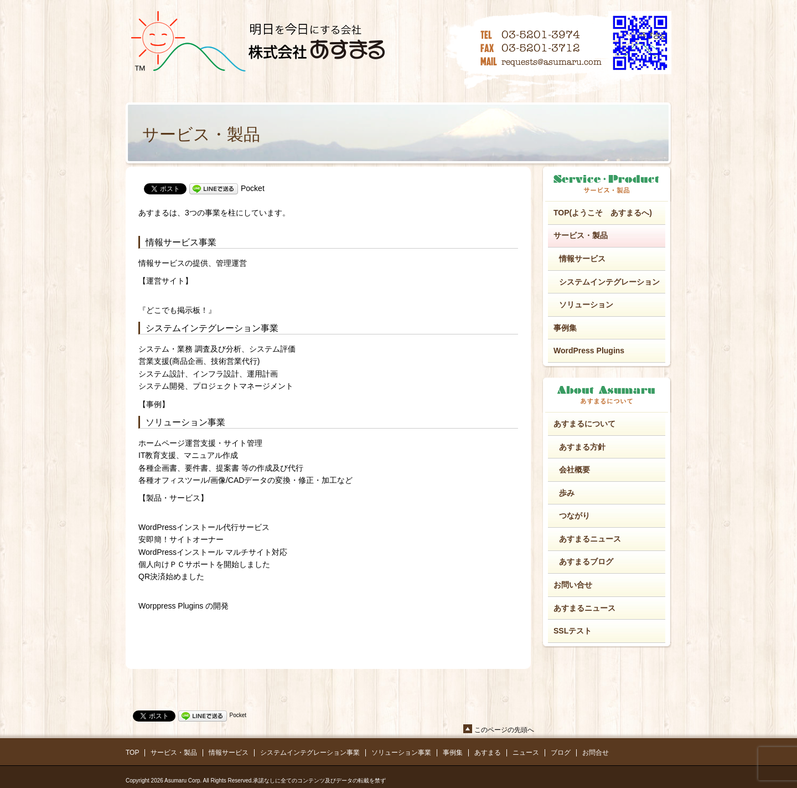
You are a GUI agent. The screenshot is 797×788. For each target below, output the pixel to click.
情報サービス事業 (181, 242)
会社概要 (574, 469)
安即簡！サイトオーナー (181, 539)
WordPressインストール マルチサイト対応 (212, 552)
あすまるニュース (590, 538)
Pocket (253, 188)
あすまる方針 (582, 446)
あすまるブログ (586, 561)
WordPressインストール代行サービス (204, 527)
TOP (132, 752)
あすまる (487, 752)
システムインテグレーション (609, 281)
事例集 (565, 327)
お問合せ (595, 752)
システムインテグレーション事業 (212, 328)
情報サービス (582, 258)
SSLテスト (572, 630)
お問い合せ (572, 584)
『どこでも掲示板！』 (177, 310)
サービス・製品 (580, 235)
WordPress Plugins (588, 350)
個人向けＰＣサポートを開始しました (204, 564)
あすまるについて (584, 423)
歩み (567, 492)
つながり (574, 515)
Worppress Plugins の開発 (183, 605)
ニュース (526, 752)
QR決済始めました (171, 576)
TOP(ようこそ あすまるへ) (602, 212)
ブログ (561, 752)
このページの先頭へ (504, 730)
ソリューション (586, 304)
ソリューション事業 (185, 422)
